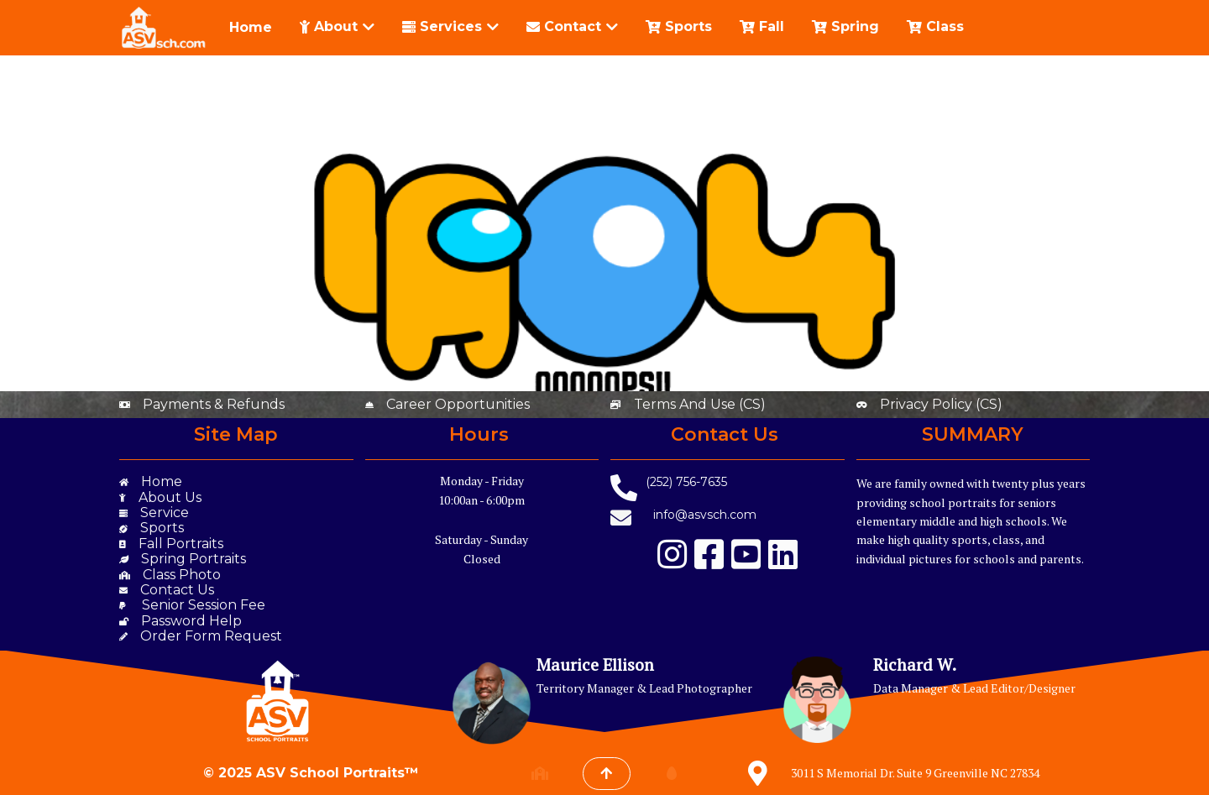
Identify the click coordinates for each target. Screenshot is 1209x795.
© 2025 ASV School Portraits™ (311, 773)
